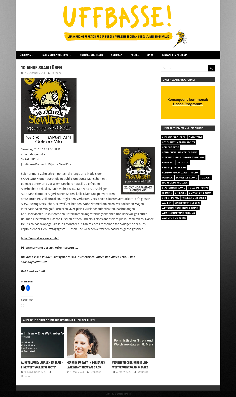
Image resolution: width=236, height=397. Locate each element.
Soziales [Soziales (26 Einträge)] (205, 177)
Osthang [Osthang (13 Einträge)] (167, 177)
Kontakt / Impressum (174, 55)
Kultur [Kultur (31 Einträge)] (195, 172)
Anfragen (116, 55)
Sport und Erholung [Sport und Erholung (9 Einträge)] (175, 182)
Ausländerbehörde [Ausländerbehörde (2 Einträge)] (174, 137)
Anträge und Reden (91, 55)
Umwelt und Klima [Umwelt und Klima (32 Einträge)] (200, 192)
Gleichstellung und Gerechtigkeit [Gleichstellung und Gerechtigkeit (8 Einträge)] (183, 157)
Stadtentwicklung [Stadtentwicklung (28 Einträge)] (173, 187)
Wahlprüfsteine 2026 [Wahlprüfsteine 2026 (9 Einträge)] (187, 203)
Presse (135, 55)
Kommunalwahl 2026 (55, 55)
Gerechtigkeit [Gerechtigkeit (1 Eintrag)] (170, 147)
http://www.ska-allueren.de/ (40, 238)
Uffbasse (26, 376)
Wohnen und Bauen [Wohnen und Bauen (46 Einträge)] (174, 218)
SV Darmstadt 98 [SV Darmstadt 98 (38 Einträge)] (198, 187)
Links (150, 55)
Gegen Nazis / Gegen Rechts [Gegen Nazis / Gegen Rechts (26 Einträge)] (178, 142)
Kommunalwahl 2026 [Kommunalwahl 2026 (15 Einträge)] (174, 172)
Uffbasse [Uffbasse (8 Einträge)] (180, 192)
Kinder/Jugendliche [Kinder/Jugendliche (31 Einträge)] (174, 167)
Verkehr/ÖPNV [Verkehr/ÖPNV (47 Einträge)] (170, 197)
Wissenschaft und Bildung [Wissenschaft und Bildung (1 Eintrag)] (178, 213)
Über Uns (25, 55)
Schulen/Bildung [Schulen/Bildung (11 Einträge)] (186, 177)
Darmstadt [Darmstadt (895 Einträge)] (195, 137)
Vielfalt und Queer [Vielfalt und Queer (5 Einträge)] (194, 197)
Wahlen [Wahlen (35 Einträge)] (167, 203)
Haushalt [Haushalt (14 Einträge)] (167, 162)
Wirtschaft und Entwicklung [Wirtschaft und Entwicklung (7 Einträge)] (180, 208)
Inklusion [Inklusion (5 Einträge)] (183, 162)
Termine (57, 73)
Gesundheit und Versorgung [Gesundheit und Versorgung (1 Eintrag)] (179, 152)
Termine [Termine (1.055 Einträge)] (167, 192)
